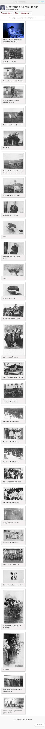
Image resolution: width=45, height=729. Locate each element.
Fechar (41, 2)
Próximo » (39, 725)
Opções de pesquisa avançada (22, 18)
